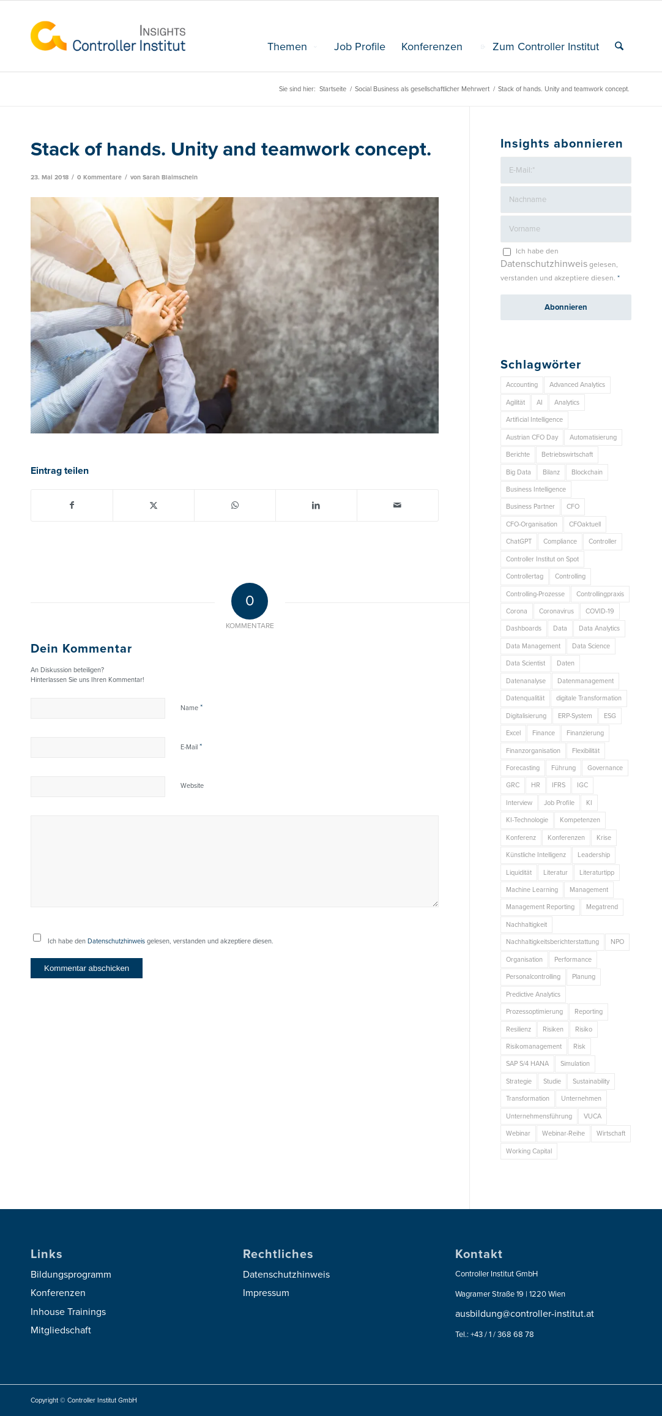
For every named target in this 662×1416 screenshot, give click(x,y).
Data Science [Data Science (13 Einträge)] (591, 646)
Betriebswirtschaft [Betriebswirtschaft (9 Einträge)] (567, 455)
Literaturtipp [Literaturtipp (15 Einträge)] (596, 873)
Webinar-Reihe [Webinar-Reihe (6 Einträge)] (563, 1133)
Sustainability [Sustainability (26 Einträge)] (591, 1081)
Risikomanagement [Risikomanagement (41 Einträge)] (534, 1047)
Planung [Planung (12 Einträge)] (583, 977)
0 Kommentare (99, 177)
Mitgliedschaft (61, 1330)
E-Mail (191, 747)
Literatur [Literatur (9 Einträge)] (555, 873)
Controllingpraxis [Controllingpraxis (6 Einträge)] (600, 594)
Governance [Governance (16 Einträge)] (605, 768)
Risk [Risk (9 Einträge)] (579, 1047)
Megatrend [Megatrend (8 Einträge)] (602, 907)
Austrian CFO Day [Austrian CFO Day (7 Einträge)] (532, 437)
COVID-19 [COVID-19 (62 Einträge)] (600, 611)
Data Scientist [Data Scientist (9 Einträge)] (525, 663)
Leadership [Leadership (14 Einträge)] (594, 855)
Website (192, 786)
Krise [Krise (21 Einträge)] (604, 838)
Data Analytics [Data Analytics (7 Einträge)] (599, 628)
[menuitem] (292, 46)
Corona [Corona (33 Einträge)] (516, 611)
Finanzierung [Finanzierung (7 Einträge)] (585, 733)
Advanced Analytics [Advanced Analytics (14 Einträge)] (577, 385)
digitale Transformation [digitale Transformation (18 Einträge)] (589, 698)
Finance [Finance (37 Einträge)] (543, 733)
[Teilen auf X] (153, 505)
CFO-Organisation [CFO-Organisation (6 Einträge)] (531, 524)
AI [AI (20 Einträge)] (540, 402)
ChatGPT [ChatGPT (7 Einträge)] (519, 541)
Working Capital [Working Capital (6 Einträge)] (529, 1151)
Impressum (266, 1293)
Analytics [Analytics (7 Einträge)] (566, 402)
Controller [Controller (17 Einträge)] (603, 541)
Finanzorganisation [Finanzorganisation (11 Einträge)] (533, 751)
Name (191, 708)
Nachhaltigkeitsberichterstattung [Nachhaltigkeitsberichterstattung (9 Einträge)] (552, 942)
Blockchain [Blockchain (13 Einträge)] (587, 472)
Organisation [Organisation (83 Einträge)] (524, 960)
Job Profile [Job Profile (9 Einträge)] (559, 803)
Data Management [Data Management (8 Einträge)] (533, 646)
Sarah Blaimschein (170, 177)
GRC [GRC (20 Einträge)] (512, 785)
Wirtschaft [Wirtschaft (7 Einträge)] (611, 1133)
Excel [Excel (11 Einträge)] (513, 733)
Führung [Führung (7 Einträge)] (563, 768)
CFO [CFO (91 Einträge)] (573, 507)
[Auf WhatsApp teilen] (235, 505)
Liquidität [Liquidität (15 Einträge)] (519, 873)
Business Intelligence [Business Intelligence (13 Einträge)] (536, 489)
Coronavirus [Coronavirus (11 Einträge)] (556, 611)
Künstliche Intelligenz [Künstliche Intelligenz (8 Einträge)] (536, 855)
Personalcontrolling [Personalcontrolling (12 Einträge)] (533, 977)
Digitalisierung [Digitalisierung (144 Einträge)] (526, 716)
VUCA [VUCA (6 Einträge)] (592, 1116)
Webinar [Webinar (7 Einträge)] (518, 1133)
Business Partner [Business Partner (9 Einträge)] (530, 507)
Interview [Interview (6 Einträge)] (519, 803)
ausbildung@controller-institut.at (524, 1314)
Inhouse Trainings (68, 1312)
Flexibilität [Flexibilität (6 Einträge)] (586, 751)
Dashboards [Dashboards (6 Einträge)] (523, 628)
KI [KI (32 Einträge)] (589, 803)
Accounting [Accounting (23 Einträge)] (522, 385)
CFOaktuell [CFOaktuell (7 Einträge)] (585, 524)
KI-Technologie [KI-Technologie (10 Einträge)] (527, 820)
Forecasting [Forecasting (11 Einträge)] (523, 768)
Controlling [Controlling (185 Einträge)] (570, 576)
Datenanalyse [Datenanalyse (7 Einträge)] (526, 681)
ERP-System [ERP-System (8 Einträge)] (575, 716)
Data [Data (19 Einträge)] (560, 628)
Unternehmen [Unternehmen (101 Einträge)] (581, 1099)
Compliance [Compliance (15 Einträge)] (560, 541)
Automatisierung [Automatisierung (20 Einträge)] (593, 437)
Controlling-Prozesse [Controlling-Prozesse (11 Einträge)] (535, 594)
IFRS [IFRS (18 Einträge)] (558, 785)
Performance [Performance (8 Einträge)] (573, 960)
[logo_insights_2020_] (108, 36)
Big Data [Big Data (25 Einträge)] (518, 472)
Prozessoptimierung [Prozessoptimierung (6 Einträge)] (534, 1012)
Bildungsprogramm (71, 1274)
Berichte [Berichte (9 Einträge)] (518, 455)
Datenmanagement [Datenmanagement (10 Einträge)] (585, 681)
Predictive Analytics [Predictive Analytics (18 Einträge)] (533, 994)
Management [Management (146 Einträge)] (589, 890)
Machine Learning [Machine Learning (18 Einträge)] (532, 890)
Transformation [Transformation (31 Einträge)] (527, 1099)
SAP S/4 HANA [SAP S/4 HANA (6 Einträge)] (527, 1064)
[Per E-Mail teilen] (397, 505)
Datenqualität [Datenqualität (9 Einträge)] (525, 698)
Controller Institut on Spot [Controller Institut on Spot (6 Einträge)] (542, 559)
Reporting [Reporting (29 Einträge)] (589, 1012)
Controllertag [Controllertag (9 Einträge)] (524, 576)
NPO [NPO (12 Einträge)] (617, 942)
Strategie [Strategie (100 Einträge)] (519, 1081)
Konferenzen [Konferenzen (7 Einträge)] (566, 838)
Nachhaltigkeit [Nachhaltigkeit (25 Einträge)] (526, 925)
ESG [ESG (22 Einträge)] (610, 716)
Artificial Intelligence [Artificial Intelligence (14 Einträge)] (534, 420)
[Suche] (619, 46)
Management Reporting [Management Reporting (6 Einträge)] (540, 907)
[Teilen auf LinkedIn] (316, 505)
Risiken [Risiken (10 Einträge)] (553, 1029)
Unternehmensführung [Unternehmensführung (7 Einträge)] (539, 1116)
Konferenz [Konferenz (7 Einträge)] (521, 838)
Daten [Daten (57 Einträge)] (566, 663)
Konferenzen (58, 1293)
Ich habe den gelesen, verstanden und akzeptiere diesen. (160, 941)
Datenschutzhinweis (116, 941)
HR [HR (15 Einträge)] (535, 785)
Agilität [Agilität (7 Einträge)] (515, 402)
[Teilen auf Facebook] (72, 505)
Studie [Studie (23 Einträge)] (552, 1081)
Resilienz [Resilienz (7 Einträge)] (518, 1029)
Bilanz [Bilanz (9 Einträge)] (551, 472)
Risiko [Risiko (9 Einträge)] (583, 1029)
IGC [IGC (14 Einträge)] (582, 785)
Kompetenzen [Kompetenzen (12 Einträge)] (580, 820)
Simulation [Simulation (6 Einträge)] (575, 1064)
